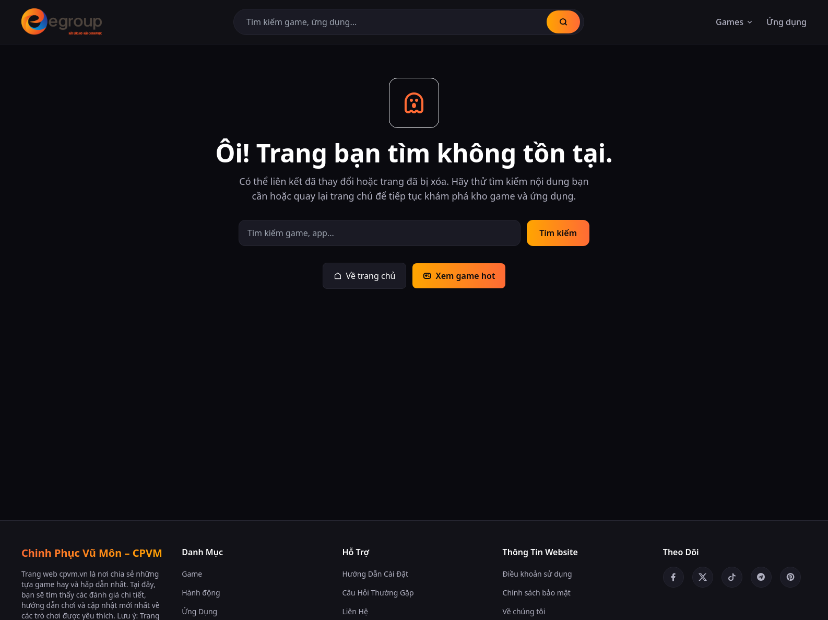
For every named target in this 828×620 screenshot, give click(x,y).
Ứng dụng (786, 22)
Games (735, 22)
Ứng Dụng (199, 611)
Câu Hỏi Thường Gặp (377, 593)
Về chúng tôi (524, 611)
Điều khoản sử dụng (537, 574)
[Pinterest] (790, 577)
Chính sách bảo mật (537, 593)
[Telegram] (761, 577)
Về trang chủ (365, 276)
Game (192, 574)
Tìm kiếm (558, 233)
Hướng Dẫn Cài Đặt (375, 574)
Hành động (201, 593)
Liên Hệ (355, 611)
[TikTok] (731, 577)
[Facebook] (673, 577)
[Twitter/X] (702, 577)
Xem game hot (459, 276)
